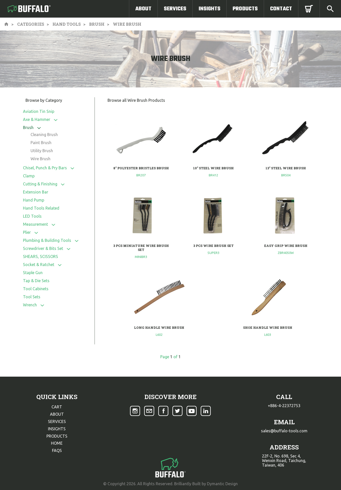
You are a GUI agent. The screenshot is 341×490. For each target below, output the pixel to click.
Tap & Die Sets (36, 280)
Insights (209, 9)
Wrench (30, 305)
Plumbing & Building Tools (47, 240)
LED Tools (32, 216)
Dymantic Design (222, 483)
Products (245, 9)
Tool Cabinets (35, 288)
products (56, 436)
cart (56, 407)
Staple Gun (33, 272)
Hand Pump (33, 200)
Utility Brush (42, 150)
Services (175, 9)
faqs (57, 450)
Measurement (35, 224)
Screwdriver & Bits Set (43, 248)
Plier (27, 232)
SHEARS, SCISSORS (40, 256)
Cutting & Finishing (40, 184)
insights (57, 429)
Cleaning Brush (44, 134)
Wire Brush (40, 158)
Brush (96, 24)
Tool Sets (31, 297)
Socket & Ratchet (38, 264)
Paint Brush (41, 142)
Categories (30, 24)
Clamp (29, 176)
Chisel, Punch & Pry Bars (45, 168)
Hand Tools (67, 24)
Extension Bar (35, 192)
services (57, 421)
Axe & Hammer (36, 119)
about (57, 414)
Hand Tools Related (41, 208)
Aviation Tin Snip (38, 111)
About (143, 9)
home (57, 443)
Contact (281, 9)
